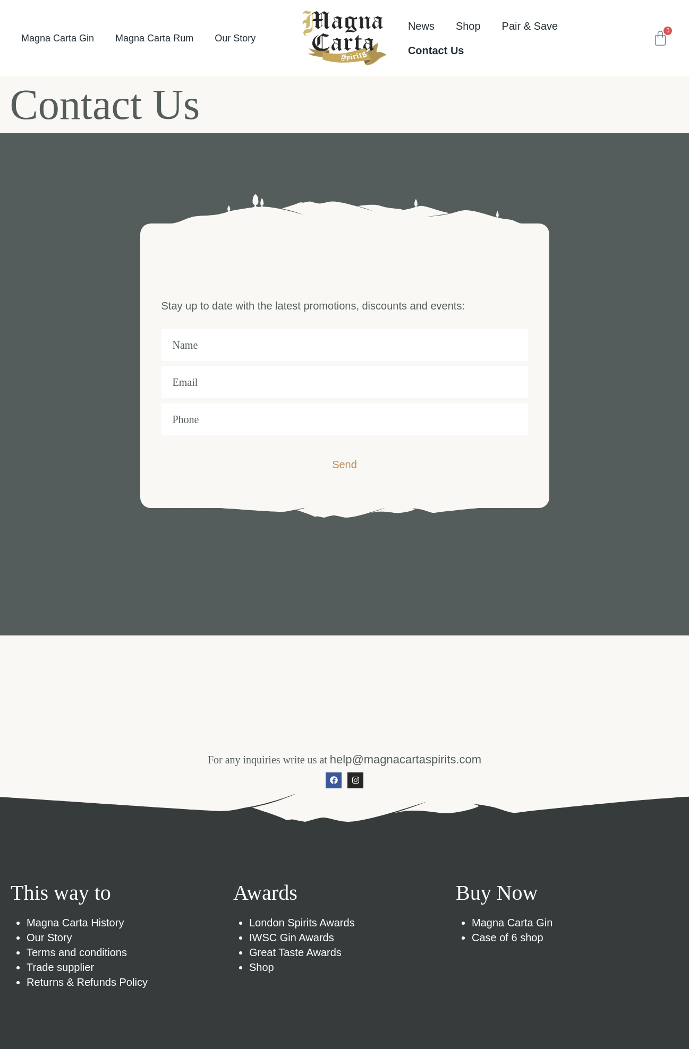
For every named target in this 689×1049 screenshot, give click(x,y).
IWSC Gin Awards (291, 937)
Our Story (235, 38)
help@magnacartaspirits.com (405, 759)
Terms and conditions (77, 952)
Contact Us (436, 50)
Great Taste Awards (295, 952)
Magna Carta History (75, 922)
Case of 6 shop (507, 937)
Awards (265, 893)
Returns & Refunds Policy (87, 982)
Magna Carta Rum (154, 38)
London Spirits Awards (302, 922)
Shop (261, 967)
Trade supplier (60, 967)
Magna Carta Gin (57, 38)
